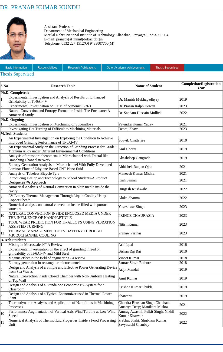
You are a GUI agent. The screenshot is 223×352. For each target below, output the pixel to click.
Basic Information (16, 67)
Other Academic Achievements (126, 67)
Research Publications (82, 67)
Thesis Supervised (167, 67)
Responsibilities (47, 67)
